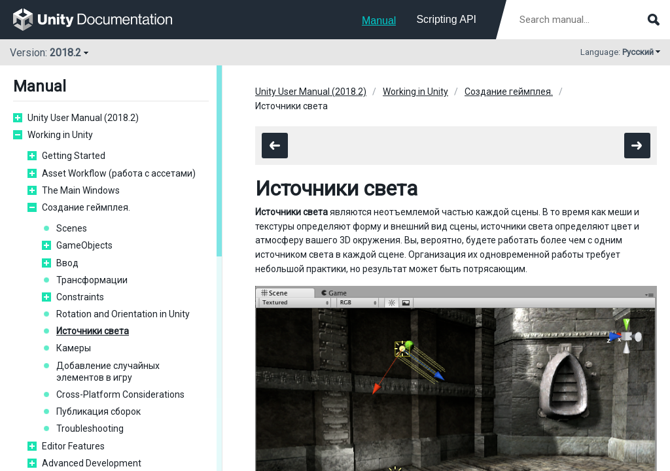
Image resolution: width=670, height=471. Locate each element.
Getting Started (73, 155)
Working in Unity (60, 135)
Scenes (71, 228)
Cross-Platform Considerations (120, 394)
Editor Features (73, 446)
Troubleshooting (90, 428)
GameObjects (84, 245)
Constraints (80, 297)
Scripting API (446, 19)
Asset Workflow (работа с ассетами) (119, 173)
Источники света (92, 331)
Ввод (67, 263)
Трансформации (92, 280)
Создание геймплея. (86, 207)
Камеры (73, 348)
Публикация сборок (98, 411)
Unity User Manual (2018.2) (83, 118)
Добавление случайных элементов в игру (108, 371)
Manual (379, 20)
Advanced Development (91, 463)
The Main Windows (81, 190)
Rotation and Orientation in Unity (123, 314)
